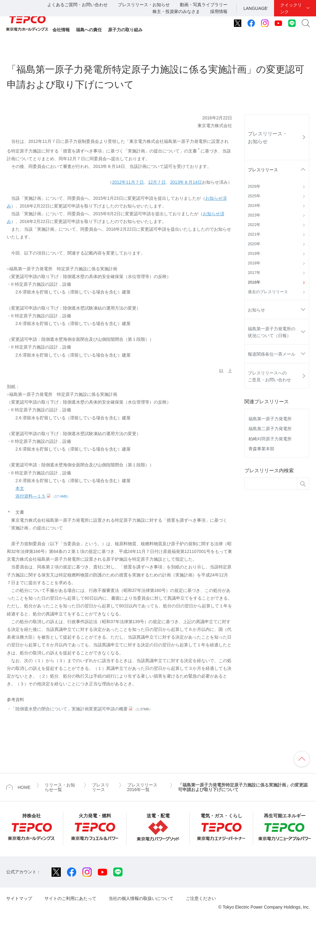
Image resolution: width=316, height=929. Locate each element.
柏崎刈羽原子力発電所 (270, 438)
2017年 (254, 273)
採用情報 (218, 11)
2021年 (254, 234)
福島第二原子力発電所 (270, 428)
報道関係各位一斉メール (271, 354)
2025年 (254, 196)
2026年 (254, 186)
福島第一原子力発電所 (270, 418)
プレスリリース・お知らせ (144, 4)
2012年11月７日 (128, 182)
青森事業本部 (261, 448)
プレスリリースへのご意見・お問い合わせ (269, 376)
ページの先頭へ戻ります (302, 759)
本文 (19, 488)
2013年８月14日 (186, 182)
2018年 (254, 263)
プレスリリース (263, 169)
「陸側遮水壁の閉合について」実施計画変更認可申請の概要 (81, 708)
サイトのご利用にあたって (70, 898)
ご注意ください (201, 898)
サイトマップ (19, 898)
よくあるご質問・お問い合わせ (77, 4)
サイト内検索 (306, 23)
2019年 (254, 253)
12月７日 (157, 182)
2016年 (254, 282)
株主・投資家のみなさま (176, 11)
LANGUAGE (255, 8)
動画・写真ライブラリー (203, 4)
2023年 (254, 215)
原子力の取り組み (125, 29)
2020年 (254, 244)
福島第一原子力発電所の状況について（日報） (271, 332)
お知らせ (256, 309)
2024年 (254, 205)
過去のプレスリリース (268, 292)
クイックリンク (291, 8)
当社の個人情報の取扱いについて (141, 898)
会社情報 (61, 29)
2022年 (254, 225)
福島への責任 (89, 29)
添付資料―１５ (42, 496)
